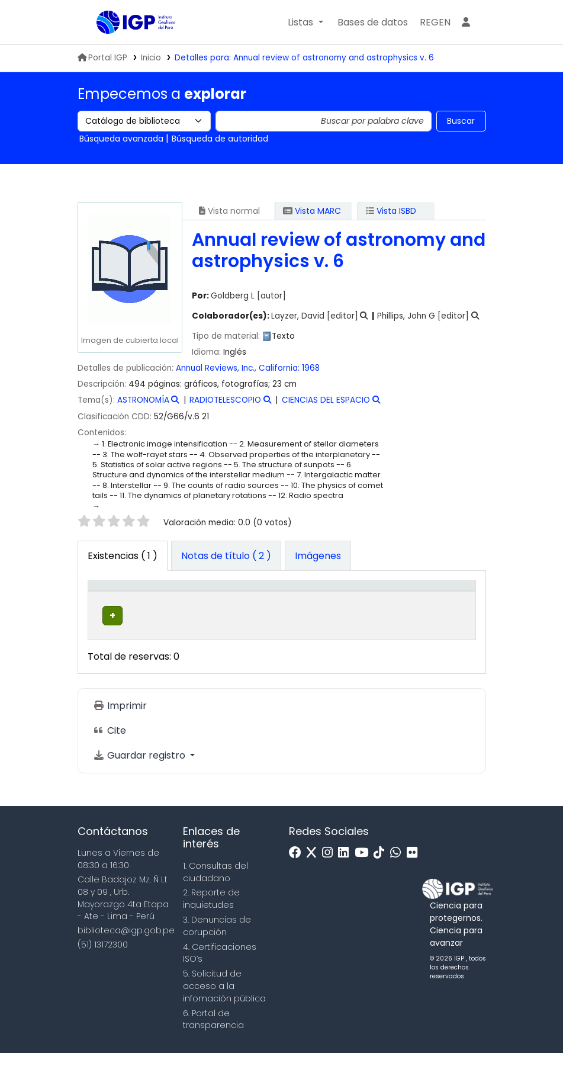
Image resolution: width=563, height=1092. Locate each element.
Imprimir (120, 744)
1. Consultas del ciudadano (215, 910)
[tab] (226, 556)
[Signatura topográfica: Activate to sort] (327, 605)
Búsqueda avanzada (121, 138)
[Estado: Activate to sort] (399, 605)
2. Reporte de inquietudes (211, 938)
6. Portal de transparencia (213, 1058)
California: (279, 368)
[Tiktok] (382, 892)
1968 (311, 368)
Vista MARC (312, 211)
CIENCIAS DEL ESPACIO (326, 400)
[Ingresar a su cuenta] (466, 22)
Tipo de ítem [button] (104, 604)
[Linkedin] (346, 892)
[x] (314, 892)
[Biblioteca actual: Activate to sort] (173, 605)
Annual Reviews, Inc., (216, 368)
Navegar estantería (311, 660)
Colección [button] (237, 618)
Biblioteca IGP (126, 46)
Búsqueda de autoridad (220, 138)
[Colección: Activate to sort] (247, 605)
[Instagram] (330, 892)
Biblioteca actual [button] (165, 611)
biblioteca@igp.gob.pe (126, 969)
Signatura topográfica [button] (317, 611)
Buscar (461, 121)
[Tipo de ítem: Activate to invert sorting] (112, 605)
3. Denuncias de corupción (217, 964)
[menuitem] (435, 22)
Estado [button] (392, 618)
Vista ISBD (391, 211)
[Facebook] (298, 892)
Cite (109, 769)
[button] (305, 22)
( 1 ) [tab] (122, 556)
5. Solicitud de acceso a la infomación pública (224, 1025)
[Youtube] (364, 892)
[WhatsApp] (398, 892)
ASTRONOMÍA (143, 400)
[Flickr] (415, 892)
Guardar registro (140, 794)
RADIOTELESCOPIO (225, 400)
